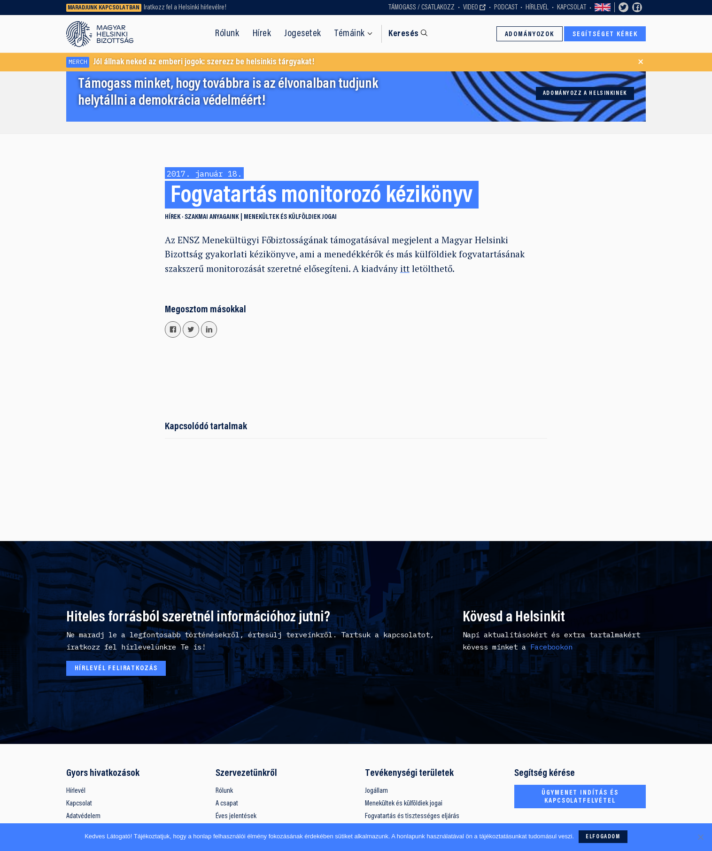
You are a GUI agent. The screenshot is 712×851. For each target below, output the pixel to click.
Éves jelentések (236, 816)
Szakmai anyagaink (212, 217)
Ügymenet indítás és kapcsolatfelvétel (580, 797)
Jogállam (376, 791)
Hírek (262, 34)
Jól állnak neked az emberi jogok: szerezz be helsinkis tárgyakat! (190, 62)
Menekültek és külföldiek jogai (290, 217)
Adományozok (529, 34)
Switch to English (603, 8)
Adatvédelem (83, 816)
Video (470, 7)
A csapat (227, 803)
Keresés (403, 34)
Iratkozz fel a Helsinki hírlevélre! (185, 7)
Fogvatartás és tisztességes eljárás (412, 816)
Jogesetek (302, 34)
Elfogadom (603, 837)
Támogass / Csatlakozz (421, 7)
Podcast (506, 7)
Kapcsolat (571, 7)
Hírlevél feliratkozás (116, 668)
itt (405, 268)
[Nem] (700, 837)
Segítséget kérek (605, 34)
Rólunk (227, 34)
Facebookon (551, 646)
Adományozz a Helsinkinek (585, 93)
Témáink (349, 34)
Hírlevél (537, 7)
